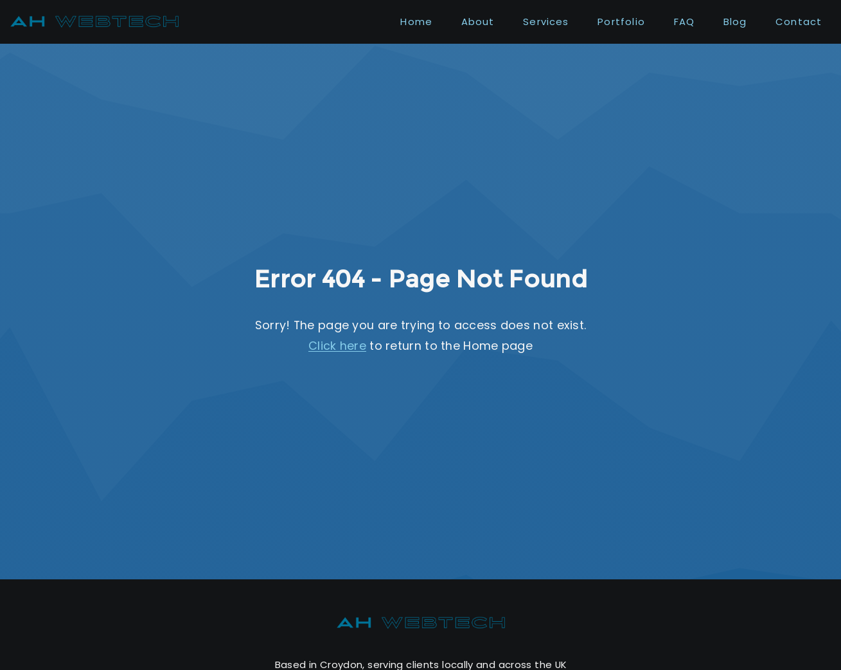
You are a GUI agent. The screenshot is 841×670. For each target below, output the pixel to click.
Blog (735, 21)
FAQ (684, 21)
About (478, 21)
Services (546, 21)
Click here (337, 346)
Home (416, 21)
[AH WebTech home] (421, 622)
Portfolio (621, 21)
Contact (798, 21)
